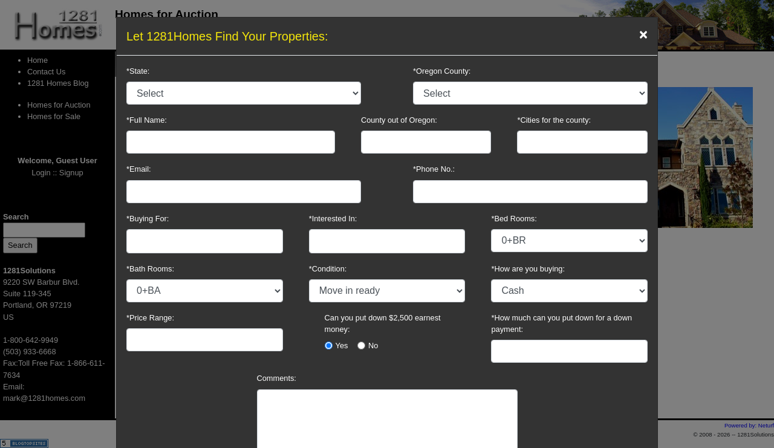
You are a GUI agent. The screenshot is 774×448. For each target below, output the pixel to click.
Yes (342, 345)
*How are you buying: (528, 268)
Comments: (276, 378)
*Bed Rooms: (513, 218)
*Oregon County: (441, 71)
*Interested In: (333, 218)
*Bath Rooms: (150, 268)
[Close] (643, 34)
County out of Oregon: (399, 120)
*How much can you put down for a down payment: (561, 323)
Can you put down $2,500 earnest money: (383, 323)
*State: (137, 71)
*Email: (138, 169)
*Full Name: (146, 120)
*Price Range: (150, 317)
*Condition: (328, 268)
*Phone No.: (434, 169)
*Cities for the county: (554, 120)
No (373, 345)
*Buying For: (147, 218)
